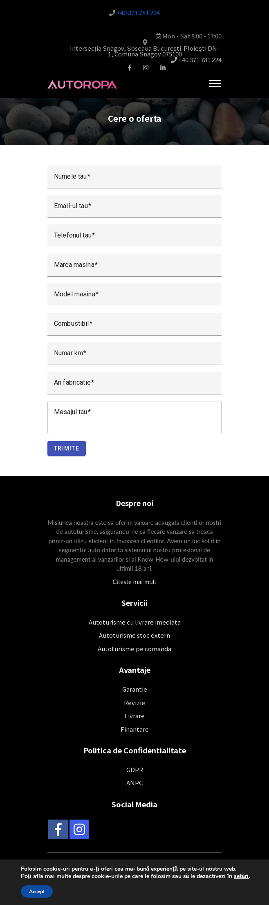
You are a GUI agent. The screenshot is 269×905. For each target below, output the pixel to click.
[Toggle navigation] (215, 83)
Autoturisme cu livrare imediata (135, 622)
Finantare (135, 729)
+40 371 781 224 (138, 12)
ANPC (134, 782)
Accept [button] (37, 891)
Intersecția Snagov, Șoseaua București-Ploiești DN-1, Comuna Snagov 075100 (144, 51)
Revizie (134, 702)
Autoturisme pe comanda (134, 648)
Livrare (135, 715)
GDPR (134, 769)
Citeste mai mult (134, 581)
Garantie (134, 689)
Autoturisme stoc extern (134, 635)
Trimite (66, 448)
